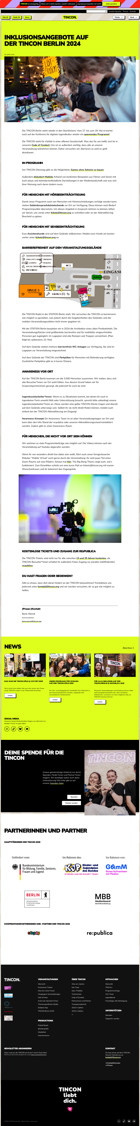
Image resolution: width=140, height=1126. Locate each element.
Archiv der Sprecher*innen (48, 1001)
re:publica (27, 565)
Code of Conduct (41, 145)
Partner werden (71, 803)
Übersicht (41, 984)
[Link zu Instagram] (6, 728)
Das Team (75, 987)
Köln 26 (5, 17)
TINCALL (108, 987)
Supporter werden (112, 1018)
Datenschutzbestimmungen (38, 1055)
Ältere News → (128, 648)
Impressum (33, 1121)
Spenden (74, 797)
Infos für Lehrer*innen (46, 991)
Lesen (10, 695)
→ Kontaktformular (112, 1063)
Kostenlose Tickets (45, 987)
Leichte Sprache (115, 11)
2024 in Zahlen (77, 1011)
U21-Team (109, 994)
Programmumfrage (112, 991)
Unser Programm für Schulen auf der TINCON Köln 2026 (63, 682)
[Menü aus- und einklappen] (133, 17)
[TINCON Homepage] (70, 17)
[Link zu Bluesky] (20, 728)
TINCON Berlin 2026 (46, 1011)
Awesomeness (43, 1035)
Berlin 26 (16, 17)
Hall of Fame (43, 997)
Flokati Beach (43, 1025)
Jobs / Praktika (77, 991)
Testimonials (76, 994)
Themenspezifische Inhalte (48, 1004)
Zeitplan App (43, 1008)
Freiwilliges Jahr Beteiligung (116, 1001)
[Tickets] (119, 17)
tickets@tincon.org (61, 212)
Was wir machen (78, 984)
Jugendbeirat (110, 997)
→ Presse (109, 1065)
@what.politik (43, 1029)
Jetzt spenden (111, 4)
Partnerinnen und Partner (81, 1001)
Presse (125, 11)
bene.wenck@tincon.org (31, 621)
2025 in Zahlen (77, 1008)
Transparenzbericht (79, 1004)
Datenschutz (25, 1121)
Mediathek (42, 1032)
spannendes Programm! (96, 134)
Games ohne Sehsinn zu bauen (87, 169)
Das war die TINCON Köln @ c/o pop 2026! (23, 681)
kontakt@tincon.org (48, 586)
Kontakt (133, 11)
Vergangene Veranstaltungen (49, 994)
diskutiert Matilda (43, 176)
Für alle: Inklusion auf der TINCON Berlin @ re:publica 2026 (109, 682)
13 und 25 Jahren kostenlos (91, 558)
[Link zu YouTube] (27, 728)
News (27, 17)
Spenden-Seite (56, 783)
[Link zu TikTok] (13, 728)
